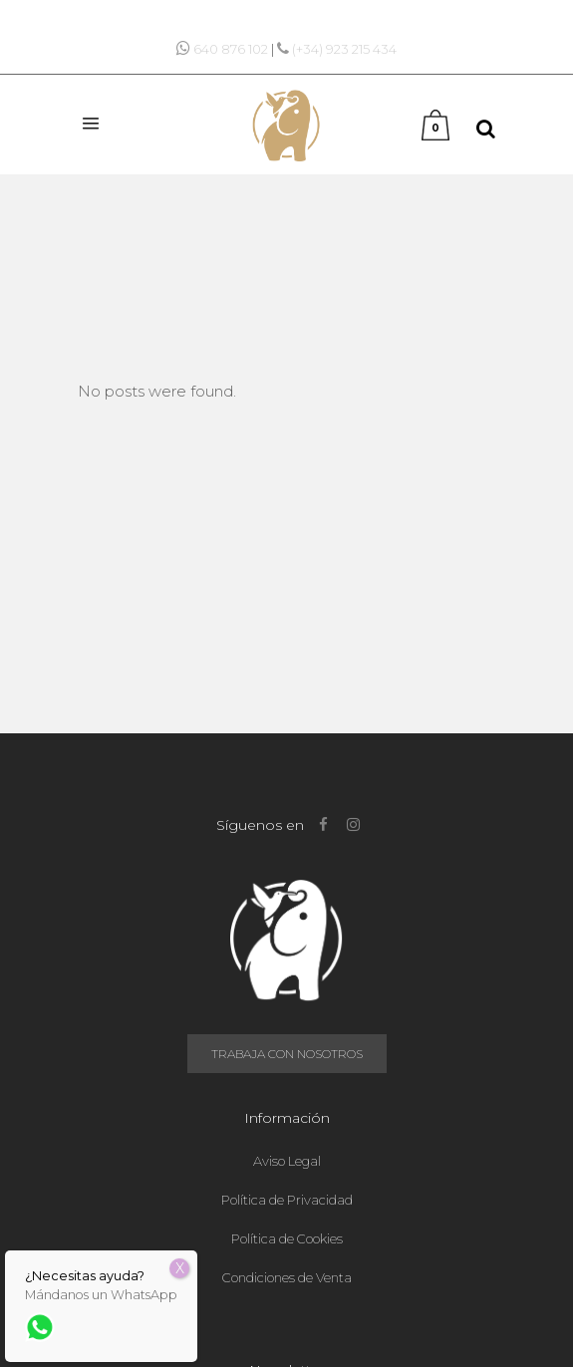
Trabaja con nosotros (287, 1053)
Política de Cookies (287, 1238)
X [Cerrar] (179, 1268)
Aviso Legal (287, 1161)
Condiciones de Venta (287, 1277)
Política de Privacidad (287, 1200)
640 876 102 (230, 49)
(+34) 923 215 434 (344, 49)
